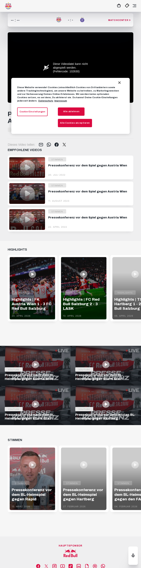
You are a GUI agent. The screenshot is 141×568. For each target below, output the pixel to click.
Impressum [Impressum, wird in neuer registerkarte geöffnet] (60, 101)
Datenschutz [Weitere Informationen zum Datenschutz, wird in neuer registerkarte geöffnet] (45, 101)
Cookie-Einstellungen (32, 112)
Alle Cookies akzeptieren (75, 123)
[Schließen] (119, 82)
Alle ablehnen (71, 111)
